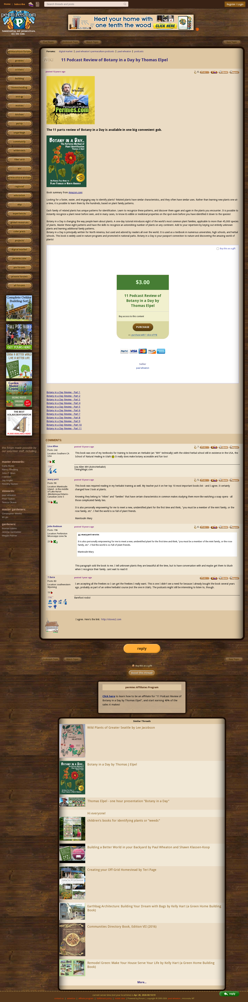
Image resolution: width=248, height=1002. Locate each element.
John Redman (55, 526)
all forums (19, 285)
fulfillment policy (104, 998)
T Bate (51, 577)
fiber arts (19, 159)
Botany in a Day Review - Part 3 (63, 399)
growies (19, 61)
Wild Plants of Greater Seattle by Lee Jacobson (121, 727)
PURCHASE (142, 327)
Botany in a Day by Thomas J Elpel (112, 764)
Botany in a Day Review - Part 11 (64, 428)
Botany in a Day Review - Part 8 (63, 417)
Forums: (51, 51)
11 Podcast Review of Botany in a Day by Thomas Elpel (114, 59)
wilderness (19, 150)
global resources (19, 222)
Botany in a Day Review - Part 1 (63, 392)
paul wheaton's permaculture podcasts (95, 51)
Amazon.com (75, 192)
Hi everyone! (96, 813)
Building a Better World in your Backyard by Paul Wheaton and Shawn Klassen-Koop (148, 847)
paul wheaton (124, 51)
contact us (59, 998)
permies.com (19, 258)
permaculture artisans (19, 177)
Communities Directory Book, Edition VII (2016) (121, 926)
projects (19, 240)
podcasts (138, 51)
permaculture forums (19, 51)
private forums (19, 276)
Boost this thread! (142, 672)
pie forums (19, 267)
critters (19, 70)
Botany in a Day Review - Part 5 (63, 406)
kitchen (19, 114)
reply (142, 648)
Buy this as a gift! (142, 665)
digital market (19, 249)
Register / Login (235, 4)
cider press (19, 231)
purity (19, 123)
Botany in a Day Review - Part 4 (63, 403)
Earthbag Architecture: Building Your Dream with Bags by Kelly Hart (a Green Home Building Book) (154, 908)
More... (141, 982)
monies (19, 105)
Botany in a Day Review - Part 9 (63, 421)
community (19, 141)
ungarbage (19, 133)
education (19, 195)
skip (19, 204)
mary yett (53, 479)
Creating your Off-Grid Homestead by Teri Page (121, 870)
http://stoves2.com (111, 619)
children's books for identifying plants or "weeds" (123, 820)
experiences (19, 213)
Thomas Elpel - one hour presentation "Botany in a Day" (128, 801)
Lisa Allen (53, 446)
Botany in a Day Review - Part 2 (63, 396)
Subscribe (19, 4)
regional (19, 186)
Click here (108, 696)
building (19, 78)
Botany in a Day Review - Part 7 (63, 414)
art (19, 168)
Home (7, 4)
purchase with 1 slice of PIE (144, 335)
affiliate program (86, 998)
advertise (71, 998)
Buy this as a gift (227, 248)
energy (19, 97)
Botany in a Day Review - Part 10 (64, 424)
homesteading (19, 87)
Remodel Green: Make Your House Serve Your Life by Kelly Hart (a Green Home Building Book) (150, 965)
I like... (50, 467)
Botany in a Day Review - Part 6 (63, 410)
